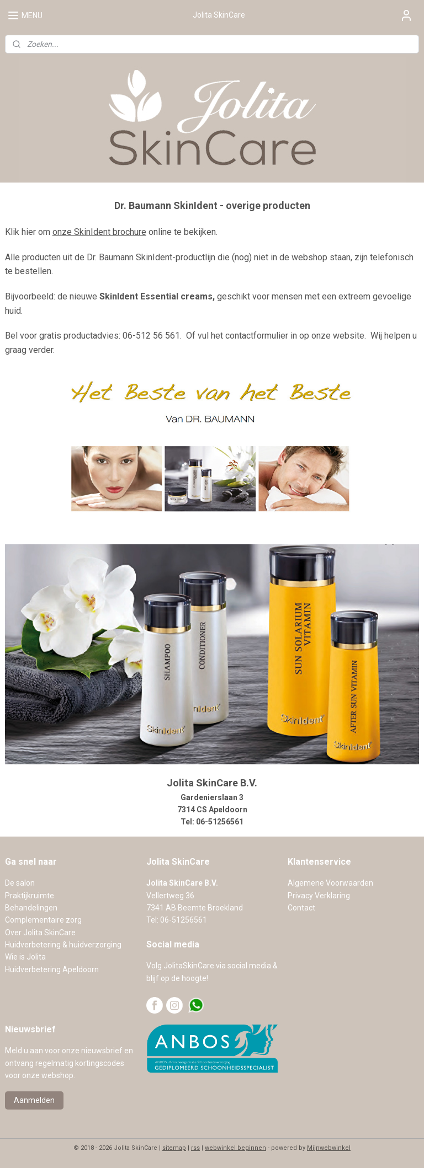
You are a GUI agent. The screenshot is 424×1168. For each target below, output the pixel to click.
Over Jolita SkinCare (40, 932)
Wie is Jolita (25, 956)
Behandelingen (31, 907)
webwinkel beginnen (235, 1147)
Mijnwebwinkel (329, 1147)
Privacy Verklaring (319, 895)
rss (195, 1147)
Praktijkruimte (29, 895)
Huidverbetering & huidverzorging (63, 944)
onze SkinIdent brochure (99, 232)
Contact (301, 907)
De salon (20, 882)
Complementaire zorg (43, 919)
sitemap (174, 1147)
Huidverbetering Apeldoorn (52, 969)
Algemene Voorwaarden (330, 882)
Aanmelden (34, 1100)
